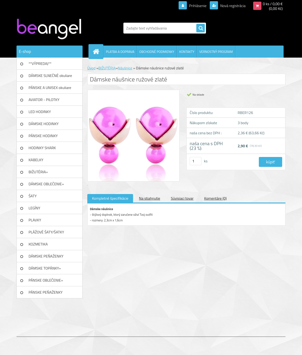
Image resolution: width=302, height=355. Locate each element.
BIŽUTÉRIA (107, 68)
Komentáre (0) (215, 198)
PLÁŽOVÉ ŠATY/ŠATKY (46, 232)
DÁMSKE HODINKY (44, 124)
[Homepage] (97, 51)
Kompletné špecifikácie (110, 198)
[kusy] (195, 161)
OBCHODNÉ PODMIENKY (156, 51)
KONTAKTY (186, 51)
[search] (200, 28)
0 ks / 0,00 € (273, 4)
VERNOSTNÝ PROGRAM (216, 51)
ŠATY (33, 196)
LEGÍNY (34, 208)
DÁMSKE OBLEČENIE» (46, 184)
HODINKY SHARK (42, 148)
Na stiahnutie (149, 198)
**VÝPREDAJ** (40, 63)
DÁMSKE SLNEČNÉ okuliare (50, 75)
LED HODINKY (40, 111)
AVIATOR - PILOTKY (44, 99)
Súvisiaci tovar (182, 198)
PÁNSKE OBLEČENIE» (46, 280)
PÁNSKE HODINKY (43, 136)
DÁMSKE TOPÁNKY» (45, 268)
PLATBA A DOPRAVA (120, 51)
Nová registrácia (232, 5)
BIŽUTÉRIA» (38, 172)
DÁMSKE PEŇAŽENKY (46, 256)
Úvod (91, 68)
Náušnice (125, 68)
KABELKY (36, 160)
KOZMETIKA (38, 244)
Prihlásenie (197, 5)
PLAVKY (35, 220)
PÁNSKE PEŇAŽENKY (46, 292)
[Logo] (49, 28)
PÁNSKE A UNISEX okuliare (50, 87)
